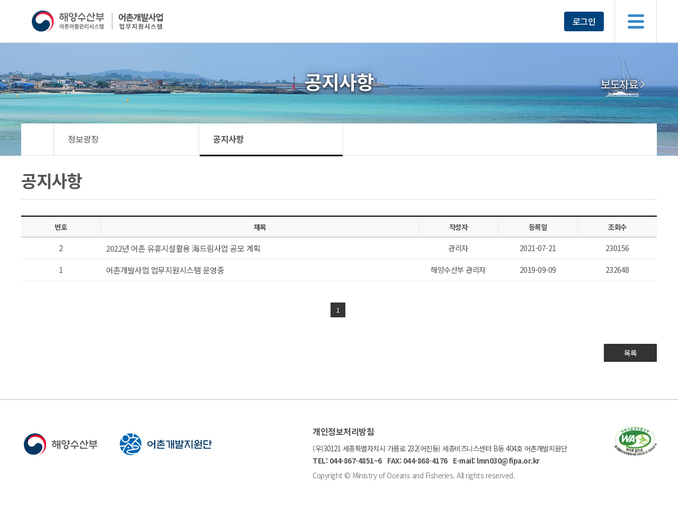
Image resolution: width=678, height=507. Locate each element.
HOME (37, 139)
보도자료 (619, 84)
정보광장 (83, 138)
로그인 (584, 21)
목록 (630, 353)
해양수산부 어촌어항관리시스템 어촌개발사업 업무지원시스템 (118, 21)
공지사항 (228, 138)
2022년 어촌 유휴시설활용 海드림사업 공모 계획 (183, 248)
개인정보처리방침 (343, 431)
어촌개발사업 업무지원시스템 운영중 (165, 269)
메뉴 (635, 21)
